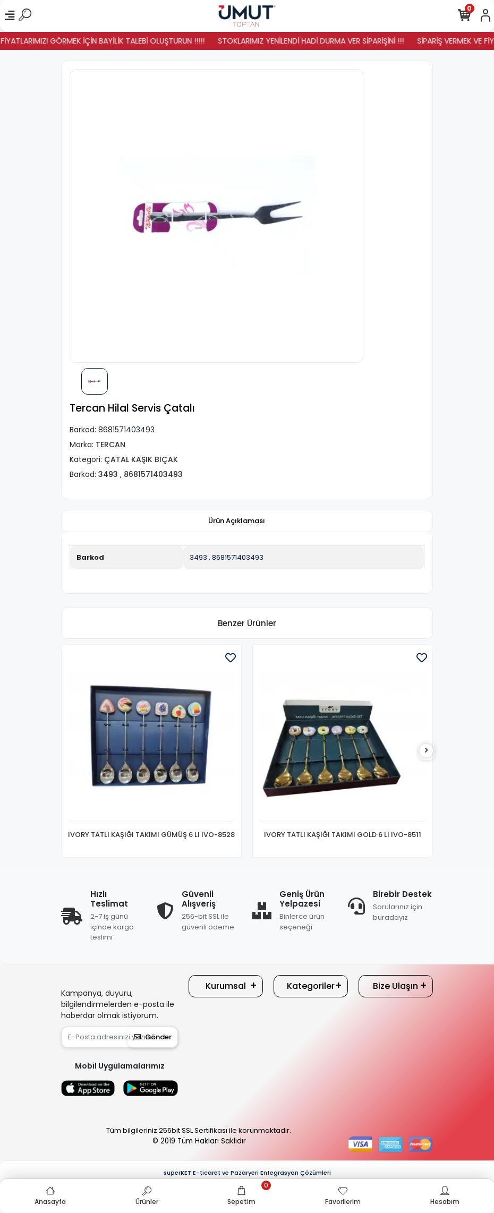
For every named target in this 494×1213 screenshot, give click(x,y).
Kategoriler (311, 986)
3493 (198, 557)
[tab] (236, 521)
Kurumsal (226, 986)
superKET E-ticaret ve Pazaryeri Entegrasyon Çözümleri (247, 1172)
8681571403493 (237, 557)
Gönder (153, 1037)
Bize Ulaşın (395, 986)
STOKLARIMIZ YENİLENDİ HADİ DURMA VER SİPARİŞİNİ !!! (330, 41)
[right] (426, 750)
